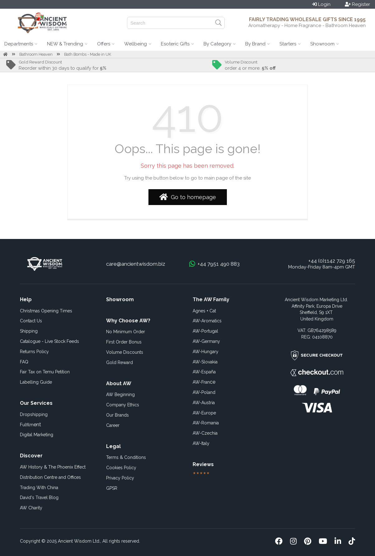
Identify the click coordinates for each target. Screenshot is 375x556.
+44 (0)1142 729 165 (331, 261)
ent (30, 425)
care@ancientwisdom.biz (135, 264)
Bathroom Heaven (36, 54)
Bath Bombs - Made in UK (87, 54)
